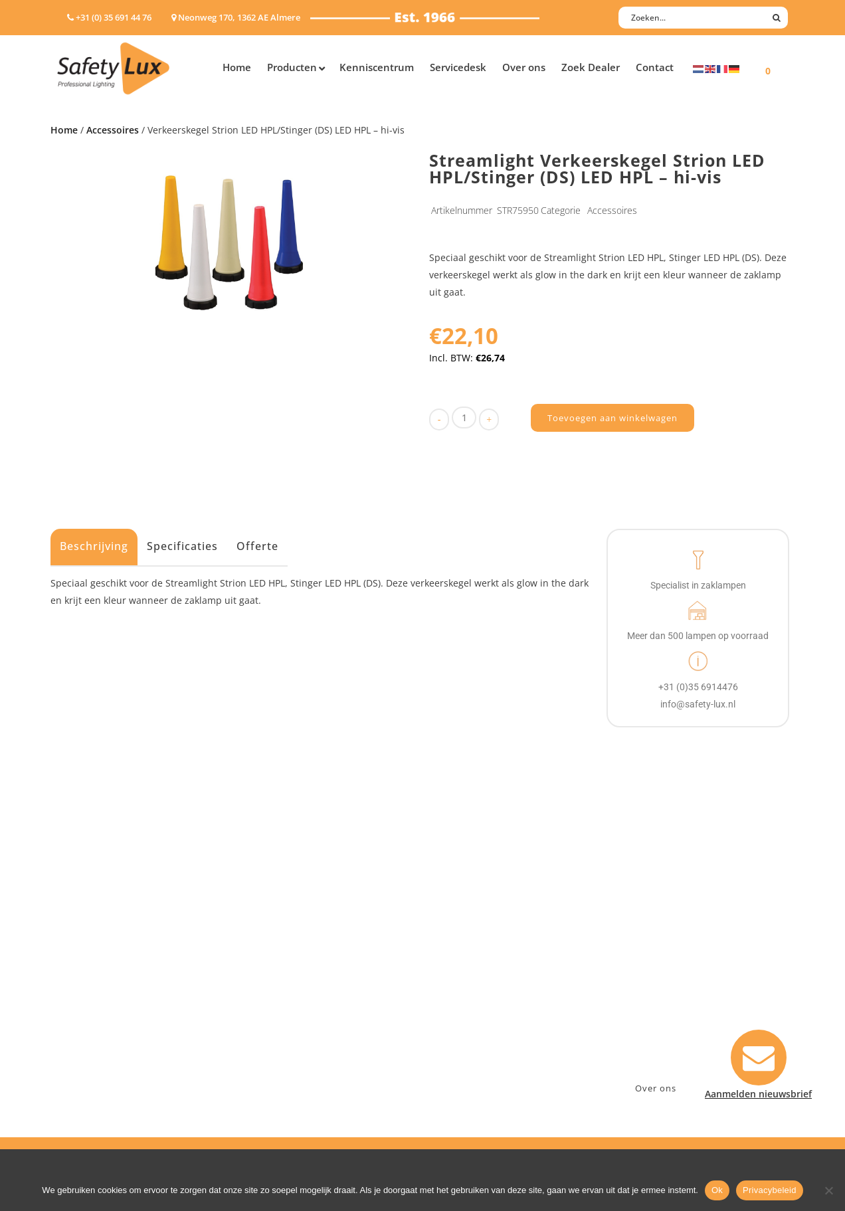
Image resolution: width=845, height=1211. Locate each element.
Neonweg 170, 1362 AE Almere (686, 951)
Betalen (453, 968)
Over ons (655, 1088)
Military (270, 1002)
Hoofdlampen (88, 951)
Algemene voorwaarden (489, 1037)
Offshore (273, 968)
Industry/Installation (300, 933)
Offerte (257, 546)
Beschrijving (94, 546)
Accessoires (112, 130)
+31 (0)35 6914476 (658, 968)
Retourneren (465, 1020)
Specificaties (182, 546)
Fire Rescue (278, 985)
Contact (454, 951)
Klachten (456, 1002)
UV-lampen (82, 1072)
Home (64, 130)
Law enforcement (292, 951)
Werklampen (85, 985)
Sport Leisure (283, 1020)
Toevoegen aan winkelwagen (612, 418)
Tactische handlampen (108, 1020)
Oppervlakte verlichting (110, 1002)
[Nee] (828, 1190)
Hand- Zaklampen (97, 933)
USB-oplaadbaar (93, 1054)
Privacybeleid (770, 1190)
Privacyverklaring (475, 1054)
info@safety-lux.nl (660, 985)
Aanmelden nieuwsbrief (489, 933)
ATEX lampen (86, 968)
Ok (717, 1190)
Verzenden (460, 985)
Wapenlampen (89, 1037)
